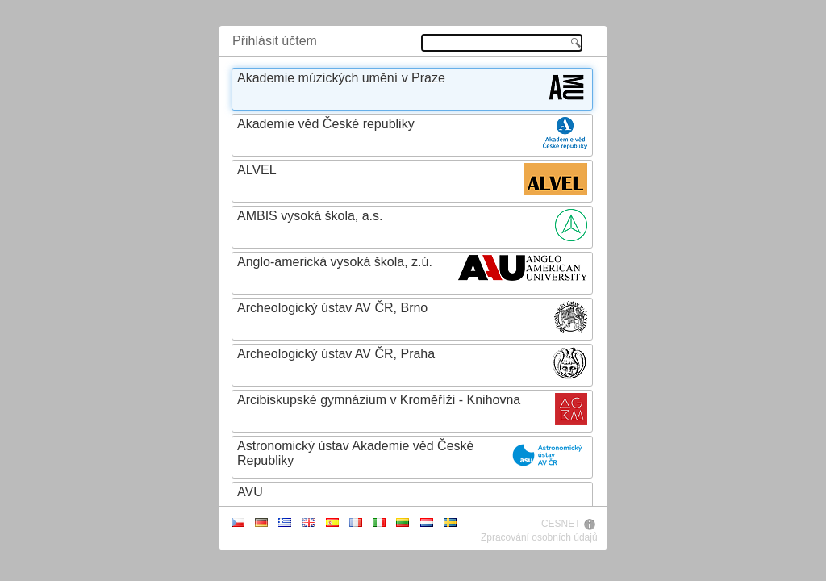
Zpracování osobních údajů (539, 537)
